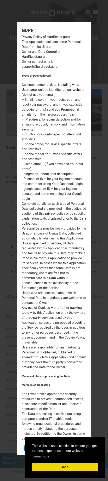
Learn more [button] (40, 456)
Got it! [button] (65, 467)
